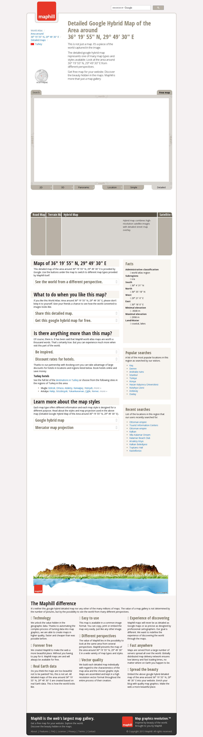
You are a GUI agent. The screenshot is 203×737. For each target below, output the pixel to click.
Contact (91, 731)
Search (36, 92)
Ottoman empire (138, 422)
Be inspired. (44, 351)
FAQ (53, 731)
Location (115, 187)
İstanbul (133, 374)
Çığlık (88, 391)
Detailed (164, 187)
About (34, 731)
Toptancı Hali (136, 447)
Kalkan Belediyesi (138, 444)
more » (97, 388)
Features (44, 731)
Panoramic (86, 187)
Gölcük (51, 388)
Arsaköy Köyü (136, 441)
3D (67, 187)
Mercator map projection (54, 427)
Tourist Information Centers (143, 425)
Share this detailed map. (54, 313)
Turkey (36, 44)
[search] (130, 7)
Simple (133, 187)
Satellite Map (168, 214)
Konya (132, 381)
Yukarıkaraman (76, 391)
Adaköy (68, 388)
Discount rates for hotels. (55, 359)
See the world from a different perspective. (69, 281)
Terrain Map (56, 214)
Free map (164, 92)
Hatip (52, 391)
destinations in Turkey (67, 380)
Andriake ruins (136, 371)
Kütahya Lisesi (136, 387)
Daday (132, 394)
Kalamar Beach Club (139, 437)
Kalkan (132, 431)
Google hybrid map (49, 420)
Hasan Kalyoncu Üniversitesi (143, 384)
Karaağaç (78, 388)
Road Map (39, 214)
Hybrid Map (71, 214)
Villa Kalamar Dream (139, 434)
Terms (81, 731)
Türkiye (133, 378)
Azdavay (133, 390)
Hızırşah (89, 388)
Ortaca (59, 388)
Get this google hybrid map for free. (63, 320)
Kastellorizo (135, 450)
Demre (133, 368)
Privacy (72, 731)
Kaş (131, 365)
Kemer (95, 391)
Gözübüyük (62, 391)
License (62, 731)
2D (45, 187)
